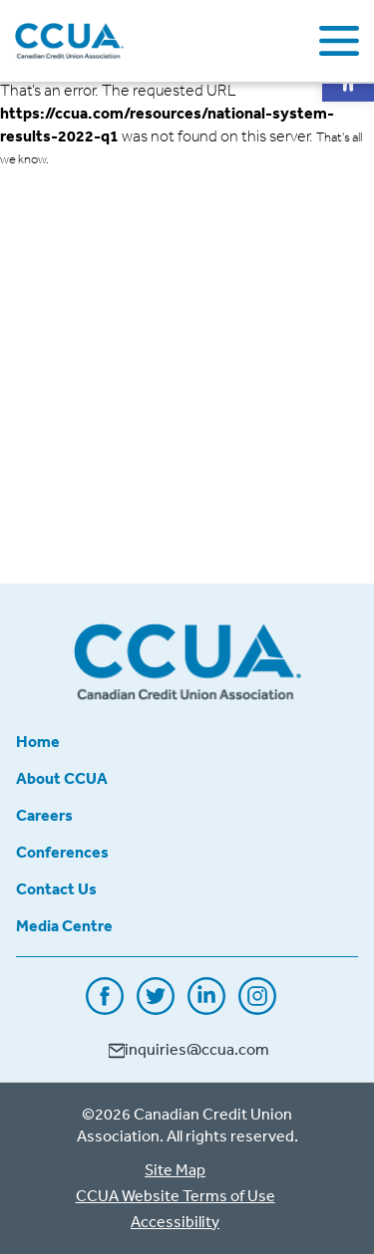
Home (38, 741)
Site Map (175, 1169)
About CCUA (62, 778)
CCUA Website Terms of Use (175, 1195)
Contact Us (56, 888)
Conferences (62, 852)
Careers (44, 815)
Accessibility (175, 1221)
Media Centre (64, 925)
